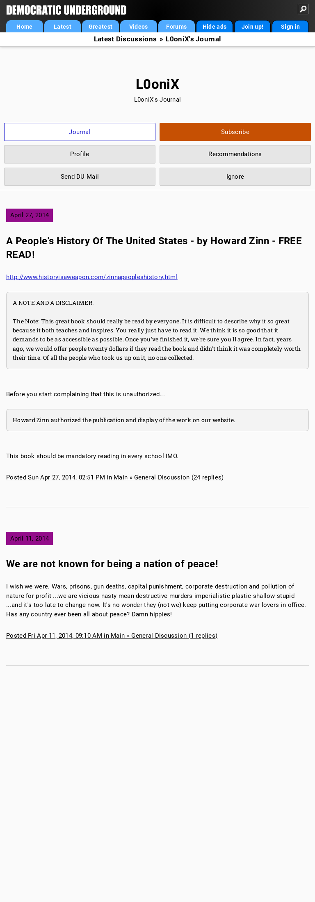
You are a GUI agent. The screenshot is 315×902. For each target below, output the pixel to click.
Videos (138, 26)
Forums (176, 26)
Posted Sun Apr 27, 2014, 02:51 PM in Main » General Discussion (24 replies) (115, 477)
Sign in (290, 26)
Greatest (100, 26)
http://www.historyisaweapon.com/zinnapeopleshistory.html (92, 277)
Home (24, 26)
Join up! (252, 26)
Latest (62, 26)
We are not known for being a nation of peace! (112, 564)
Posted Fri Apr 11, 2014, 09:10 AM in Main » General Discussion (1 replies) (111, 635)
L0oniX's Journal (193, 39)
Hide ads (214, 26)
